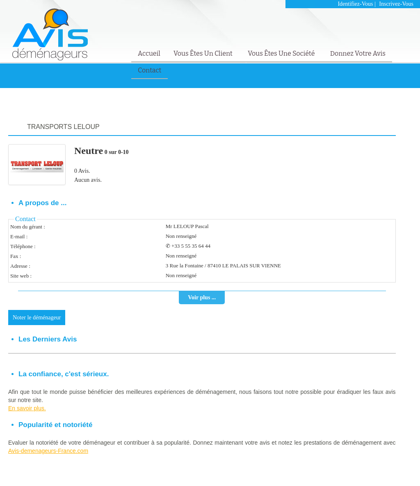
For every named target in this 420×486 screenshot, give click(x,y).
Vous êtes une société (282, 53)
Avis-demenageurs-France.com (48, 451)
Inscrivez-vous (396, 4)
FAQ (394, 468)
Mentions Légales (367, 468)
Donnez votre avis (358, 53)
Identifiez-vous (355, 4)
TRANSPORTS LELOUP (63, 126)
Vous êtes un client (203, 53)
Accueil (149, 53)
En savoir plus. (27, 408)
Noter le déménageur (37, 317)
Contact (149, 70)
